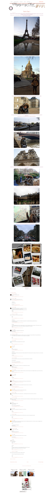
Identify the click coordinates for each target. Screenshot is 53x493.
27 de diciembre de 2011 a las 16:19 (17, 400)
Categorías (28, 1)
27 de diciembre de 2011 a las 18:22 (17, 418)
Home (12, 1)
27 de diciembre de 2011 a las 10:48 (17, 318)
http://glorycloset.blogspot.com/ (15, 386)
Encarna (13, 364)
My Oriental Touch (14, 428)
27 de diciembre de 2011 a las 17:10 (17, 412)
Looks (25, 1)
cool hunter (13, 329)
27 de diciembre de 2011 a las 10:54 (17, 322)
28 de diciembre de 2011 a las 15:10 (17, 457)
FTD (12, 439)
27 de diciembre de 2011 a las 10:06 (17, 296)
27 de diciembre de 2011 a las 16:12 (17, 396)
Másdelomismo (13, 392)
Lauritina (13, 408)
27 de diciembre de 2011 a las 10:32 (17, 300)
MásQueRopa (13, 340)
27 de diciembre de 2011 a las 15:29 (17, 387)
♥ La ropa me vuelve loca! (17, 304)
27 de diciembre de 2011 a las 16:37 (17, 406)
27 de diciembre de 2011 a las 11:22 (17, 344)
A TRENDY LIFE (13, 298)
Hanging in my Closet (14, 451)
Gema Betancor (13, 414)
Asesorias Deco (16, 1)
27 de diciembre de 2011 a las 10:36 (17, 312)
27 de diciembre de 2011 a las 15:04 (17, 378)
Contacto (21, 1)
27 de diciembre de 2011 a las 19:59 (17, 426)
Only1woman (13, 369)
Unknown (13, 434)
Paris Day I (26, 11)
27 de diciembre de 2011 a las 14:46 (17, 372)
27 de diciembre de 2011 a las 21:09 (17, 432)
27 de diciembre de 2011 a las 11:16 (17, 332)
